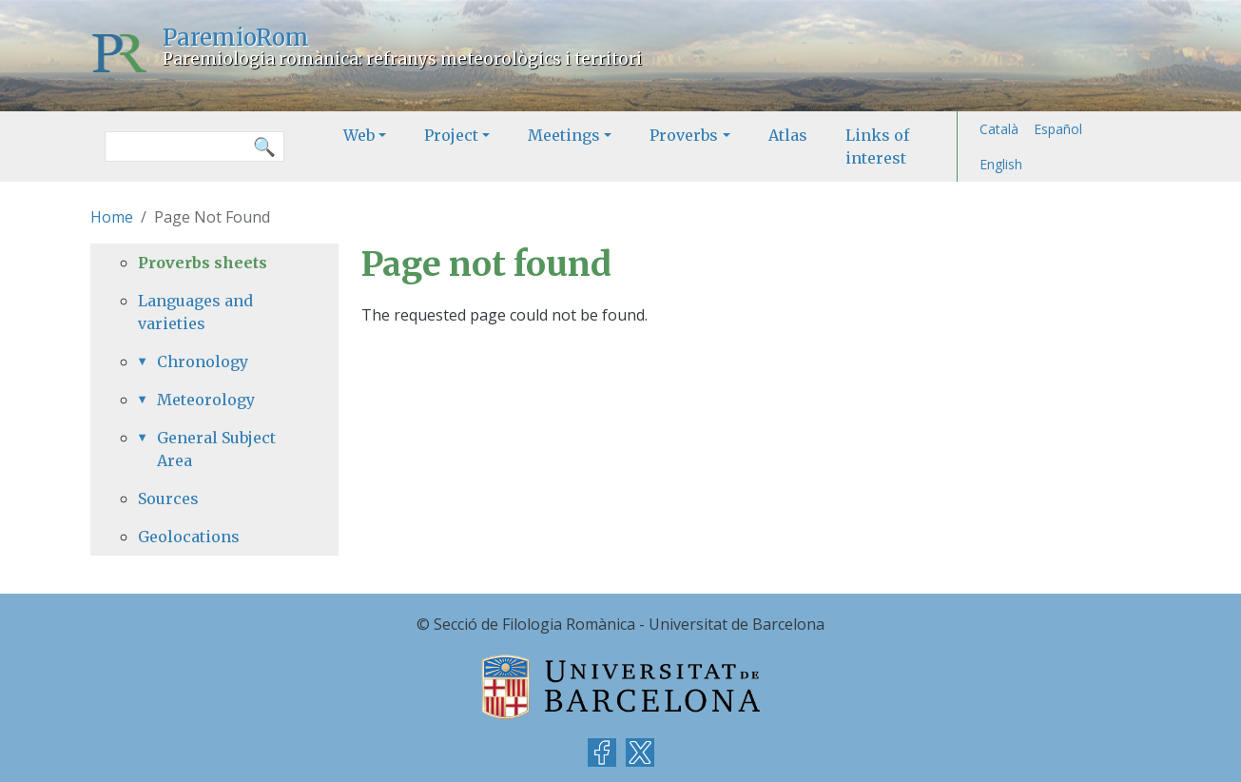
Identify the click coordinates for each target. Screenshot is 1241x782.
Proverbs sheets (202, 262)
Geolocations (189, 536)
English (1000, 164)
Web (359, 135)
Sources (168, 498)
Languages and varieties (195, 312)
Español (1058, 129)
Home (111, 216)
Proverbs (684, 135)
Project (451, 135)
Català (998, 129)
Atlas (787, 135)
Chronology (202, 361)
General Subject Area (216, 449)
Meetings (564, 135)
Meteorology (206, 399)
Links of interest (877, 146)
